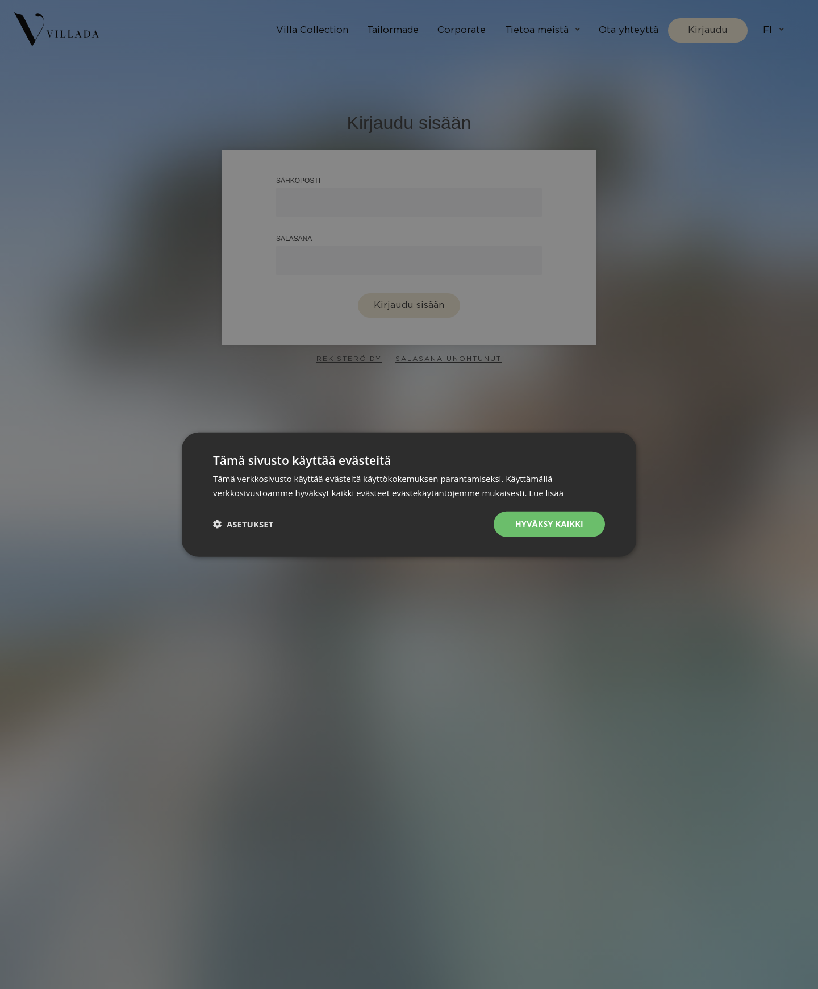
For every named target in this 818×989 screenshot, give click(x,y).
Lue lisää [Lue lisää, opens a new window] (546, 492)
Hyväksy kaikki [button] (549, 523)
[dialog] (409, 494)
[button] (243, 524)
